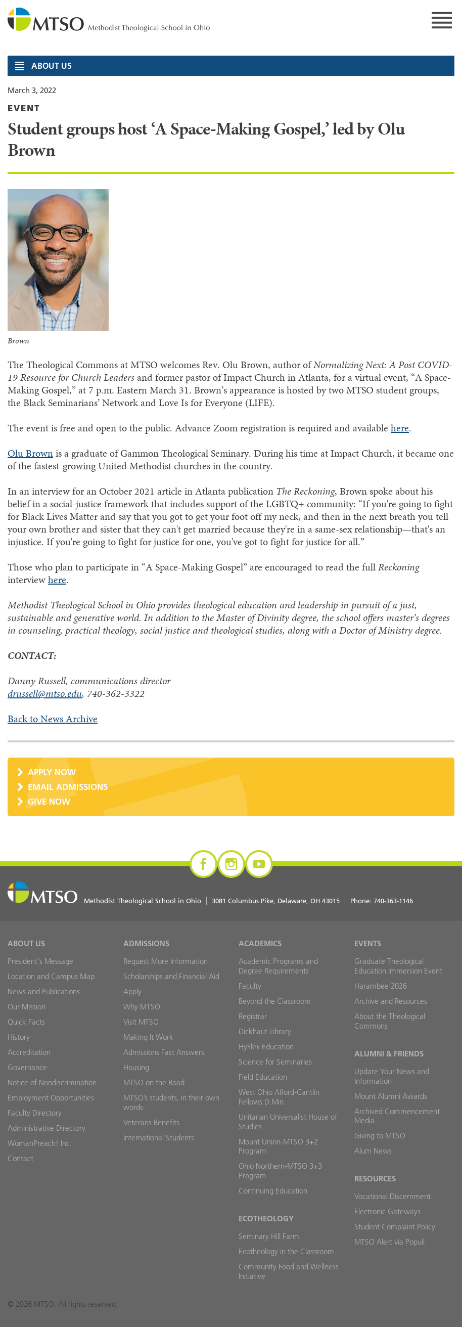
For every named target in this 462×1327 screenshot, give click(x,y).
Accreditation (29, 1052)
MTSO (109, 20)
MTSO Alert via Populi (389, 1242)
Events (367, 943)
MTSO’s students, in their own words (171, 1102)
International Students (158, 1137)
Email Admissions (68, 786)
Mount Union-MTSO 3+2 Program (278, 1146)
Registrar (253, 1016)
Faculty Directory (35, 1113)
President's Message (40, 961)
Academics (260, 943)
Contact (20, 1158)
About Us (26, 943)
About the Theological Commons (389, 1021)
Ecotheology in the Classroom (286, 1251)
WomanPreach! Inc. (40, 1143)
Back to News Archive (53, 719)
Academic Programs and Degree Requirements (278, 966)
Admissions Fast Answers (163, 1052)
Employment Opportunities (51, 1097)
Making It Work (148, 1037)
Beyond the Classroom (275, 1001)
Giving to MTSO (379, 1135)
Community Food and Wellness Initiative (289, 1271)
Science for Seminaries (275, 1062)
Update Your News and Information (391, 1076)
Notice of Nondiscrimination (52, 1082)
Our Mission (26, 1006)
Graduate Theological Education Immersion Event (398, 966)
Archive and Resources (390, 1001)
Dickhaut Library (265, 1031)
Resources (375, 1178)
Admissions (146, 943)
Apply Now (52, 772)
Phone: (381, 901)
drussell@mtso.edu (45, 693)
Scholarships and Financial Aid (171, 976)
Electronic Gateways (387, 1211)
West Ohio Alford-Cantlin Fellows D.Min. (279, 1097)
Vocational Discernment (392, 1196)
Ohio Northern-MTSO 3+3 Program (280, 1170)
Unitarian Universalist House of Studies (288, 1121)
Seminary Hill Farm (269, 1236)
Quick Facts (26, 1022)
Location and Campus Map (51, 976)
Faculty (250, 986)
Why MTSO (141, 1006)
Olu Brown (30, 453)
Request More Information (165, 961)
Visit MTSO (141, 1022)
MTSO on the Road (153, 1082)
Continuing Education (273, 1191)
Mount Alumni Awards (390, 1096)
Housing (136, 1067)
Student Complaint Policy (394, 1226)
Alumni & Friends (389, 1053)
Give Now (49, 801)
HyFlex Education (266, 1046)
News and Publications (44, 991)
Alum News (373, 1151)
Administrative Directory (46, 1128)
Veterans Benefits (151, 1122)
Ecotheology (266, 1218)
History (19, 1037)
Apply (132, 991)
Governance (27, 1067)
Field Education (263, 1077)
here (400, 428)
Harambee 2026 (380, 986)
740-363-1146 (393, 901)
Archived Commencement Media (397, 1116)
